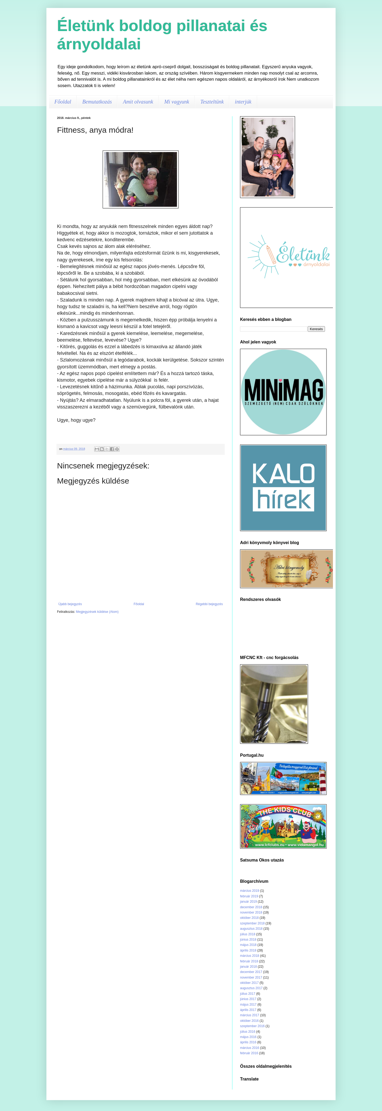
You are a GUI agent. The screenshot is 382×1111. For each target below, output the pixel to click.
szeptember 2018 (252, 923)
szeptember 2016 (252, 1026)
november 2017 (251, 977)
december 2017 (251, 972)
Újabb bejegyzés (70, 604)
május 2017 (248, 1004)
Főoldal (62, 102)
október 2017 (249, 983)
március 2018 (249, 956)
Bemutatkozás (97, 102)
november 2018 (251, 912)
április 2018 (248, 950)
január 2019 (248, 901)
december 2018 (251, 907)
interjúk (243, 102)
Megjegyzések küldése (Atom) (97, 612)
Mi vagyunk (176, 102)
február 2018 (249, 961)
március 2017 (249, 1015)
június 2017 (248, 999)
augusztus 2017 (251, 988)
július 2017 (247, 994)
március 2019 (249, 891)
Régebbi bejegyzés (209, 604)
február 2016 (249, 1053)
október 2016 (249, 1021)
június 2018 (248, 939)
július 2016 (247, 1032)
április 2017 (248, 1010)
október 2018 (249, 918)
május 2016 (248, 1037)
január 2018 (248, 966)
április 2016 (248, 1042)
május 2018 (248, 945)
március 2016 (249, 1048)
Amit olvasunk (138, 102)
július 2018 (247, 934)
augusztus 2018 (251, 929)
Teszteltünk (212, 102)
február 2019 (249, 896)
